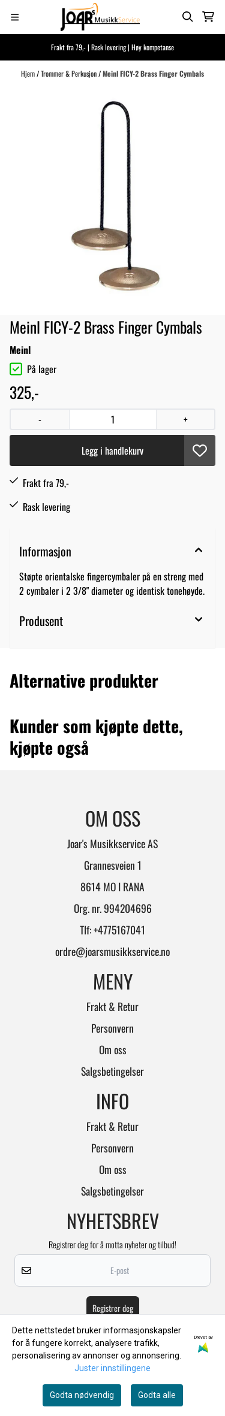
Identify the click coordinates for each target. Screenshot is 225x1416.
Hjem (29, 73)
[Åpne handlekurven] (208, 17)
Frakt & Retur (112, 1006)
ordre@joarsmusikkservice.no (112, 951)
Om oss (113, 1049)
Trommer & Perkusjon (69, 73)
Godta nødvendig (82, 1395)
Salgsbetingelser (112, 1071)
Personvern (112, 1028)
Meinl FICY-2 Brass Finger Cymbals (153, 73)
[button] (200, 450)
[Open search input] (187, 16)
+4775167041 (119, 929)
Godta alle (157, 1395)
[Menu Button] (14, 17)
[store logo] (100, 17)
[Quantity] (112, 419)
